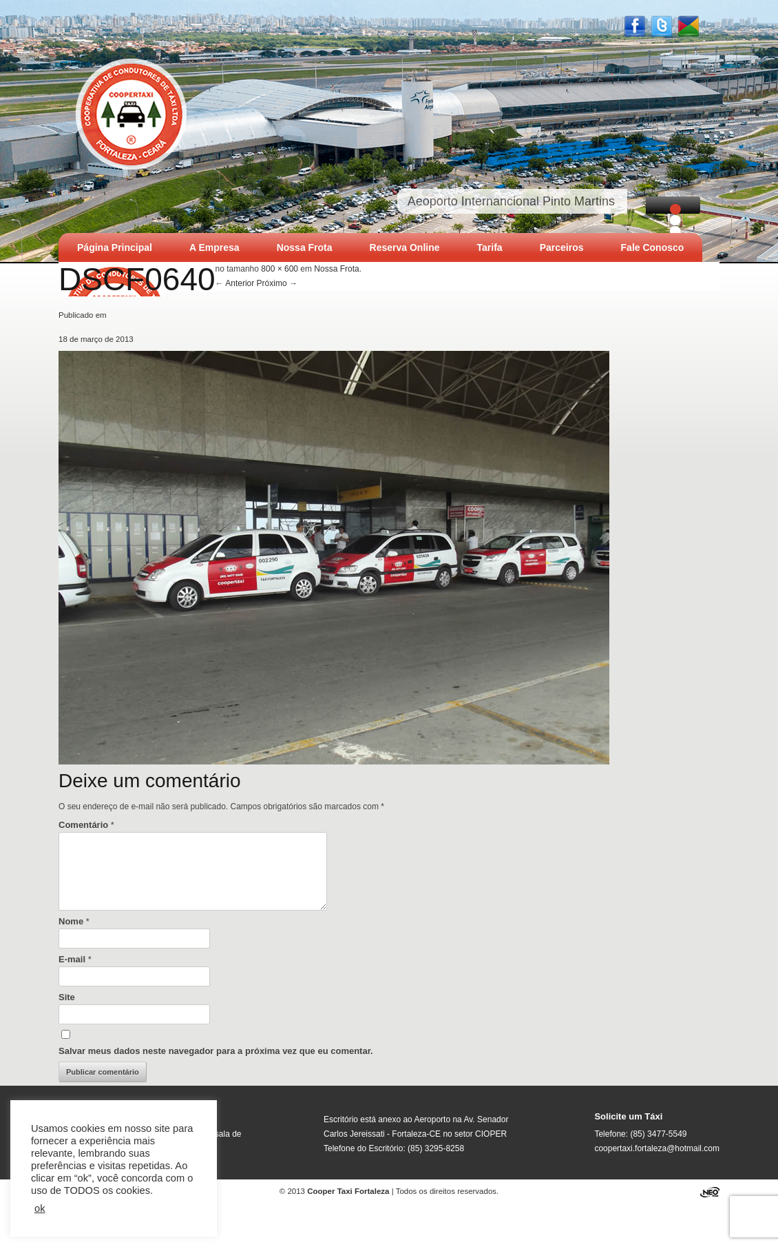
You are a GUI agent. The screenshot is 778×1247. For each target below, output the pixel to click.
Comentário (86, 825)
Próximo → (277, 283)
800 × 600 (279, 269)
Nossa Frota (305, 247)
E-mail (75, 959)
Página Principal (114, 247)
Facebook (634, 26)
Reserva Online (405, 247)
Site (67, 997)
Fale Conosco (652, 247)
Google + (688, 26)
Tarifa (490, 247)
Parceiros (562, 247)
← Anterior (235, 283)
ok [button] (39, 1208)
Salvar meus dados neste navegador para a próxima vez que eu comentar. (216, 1051)
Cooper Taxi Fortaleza (131, 112)
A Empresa (214, 247)
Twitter (661, 26)
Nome (74, 921)
